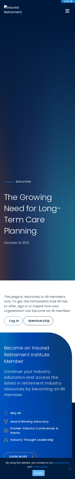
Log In (14, 320)
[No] (70, 468)
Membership (39, 320)
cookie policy (39, 466)
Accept (38, 473)
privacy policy (61, 462)
